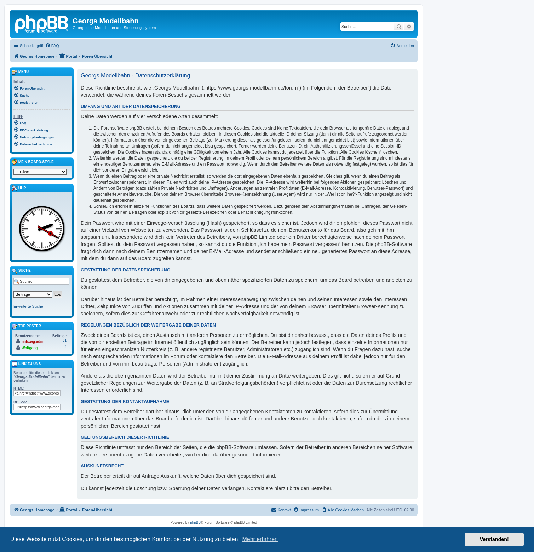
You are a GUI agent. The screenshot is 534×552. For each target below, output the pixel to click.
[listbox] (40, 172)
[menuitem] (52, 45)
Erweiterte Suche (28, 306)
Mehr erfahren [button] (260, 539)
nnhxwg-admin (34, 342)
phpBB (195, 522)
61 (65, 341)
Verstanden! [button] (494, 539)
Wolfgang (30, 348)
